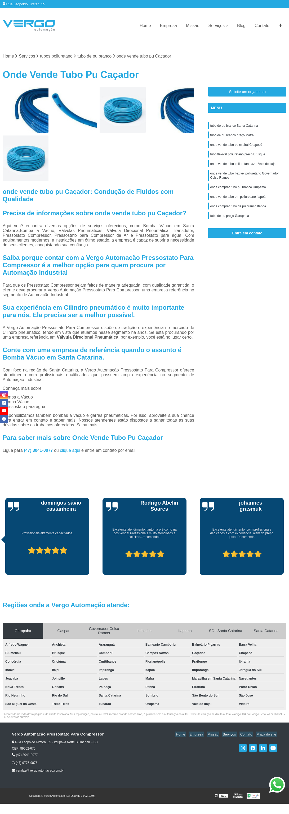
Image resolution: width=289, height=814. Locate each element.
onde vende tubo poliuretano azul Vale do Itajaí (243, 167)
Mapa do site (267, 735)
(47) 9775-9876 (24, 763)
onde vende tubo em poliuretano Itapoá (237, 202)
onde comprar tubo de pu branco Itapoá (238, 212)
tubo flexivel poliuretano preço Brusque (237, 157)
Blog (241, 25)
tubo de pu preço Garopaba (229, 222)
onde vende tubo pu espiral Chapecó (236, 146)
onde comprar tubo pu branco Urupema (238, 192)
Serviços (216, 25)
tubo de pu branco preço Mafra (232, 136)
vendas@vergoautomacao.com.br (38, 771)
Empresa (168, 25)
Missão (192, 25)
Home (145, 25)
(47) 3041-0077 (39, 451)
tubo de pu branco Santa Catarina (234, 126)
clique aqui (70, 451)
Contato (262, 25)
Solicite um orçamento (247, 92)
